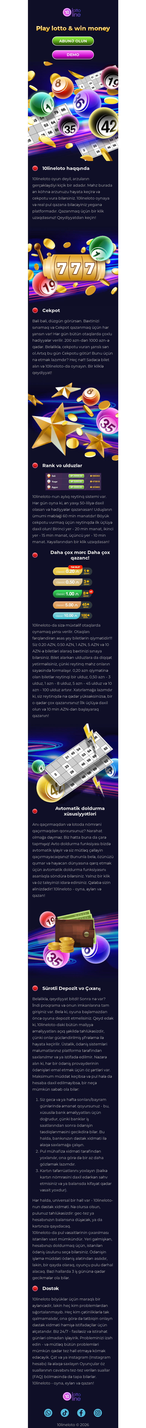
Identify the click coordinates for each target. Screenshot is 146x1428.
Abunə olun (73, 41)
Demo (73, 54)
